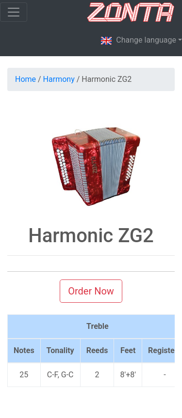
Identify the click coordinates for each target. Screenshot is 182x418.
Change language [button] (138, 40)
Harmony (59, 79)
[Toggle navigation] (13, 12)
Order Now (91, 291)
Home (25, 79)
